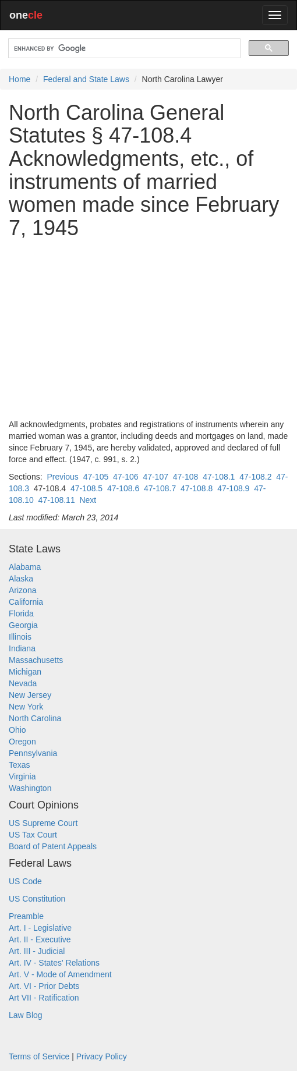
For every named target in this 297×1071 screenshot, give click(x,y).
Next (87, 500)
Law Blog (26, 1015)
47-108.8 (197, 488)
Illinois (20, 636)
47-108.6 (123, 488)
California (26, 602)
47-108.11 (56, 500)
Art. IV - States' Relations (54, 962)
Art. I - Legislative (40, 927)
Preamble (26, 916)
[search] (123, 48)
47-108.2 (255, 476)
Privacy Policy (101, 1056)
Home (19, 79)
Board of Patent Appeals (53, 846)
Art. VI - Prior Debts (44, 986)
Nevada (23, 683)
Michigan (25, 671)
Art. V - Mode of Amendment (60, 974)
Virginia (22, 776)
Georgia (23, 625)
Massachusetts (36, 660)
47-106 (126, 476)
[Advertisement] (148, 328)
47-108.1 (219, 476)
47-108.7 (160, 488)
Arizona (22, 590)
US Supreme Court (43, 823)
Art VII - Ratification (44, 997)
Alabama (25, 567)
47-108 (186, 476)
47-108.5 (86, 488)
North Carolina (35, 718)
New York (26, 706)
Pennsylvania (33, 753)
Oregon (22, 741)
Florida (21, 613)
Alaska (21, 578)
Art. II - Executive (40, 939)
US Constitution (37, 898)
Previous (62, 476)
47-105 (96, 476)
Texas (19, 764)
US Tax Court (33, 834)
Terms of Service (39, 1056)
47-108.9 (233, 488)
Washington (30, 788)
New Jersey (30, 695)
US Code (25, 881)
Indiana (22, 648)
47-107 (155, 476)
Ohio (17, 730)
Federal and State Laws (86, 79)
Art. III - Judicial (37, 951)
